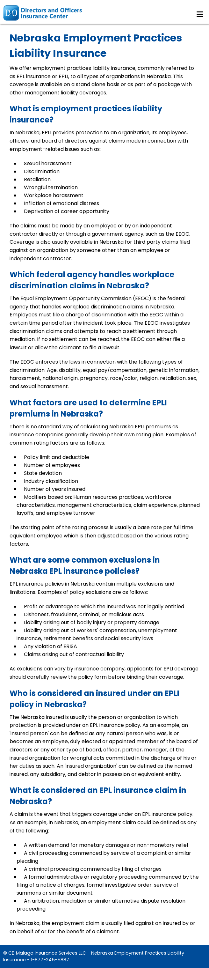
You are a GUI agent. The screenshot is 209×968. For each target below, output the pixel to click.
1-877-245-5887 (50, 960)
